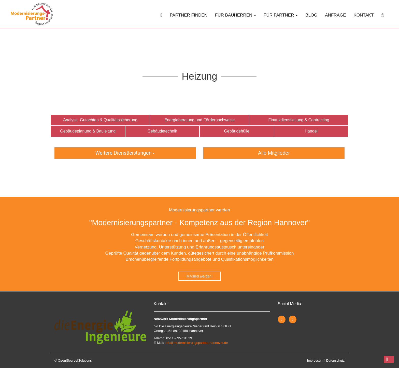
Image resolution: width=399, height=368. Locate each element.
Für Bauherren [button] (235, 15)
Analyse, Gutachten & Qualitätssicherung (100, 120)
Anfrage (335, 15)
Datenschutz (335, 360)
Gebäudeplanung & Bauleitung (88, 131)
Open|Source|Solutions (75, 360)
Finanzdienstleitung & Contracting (298, 120)
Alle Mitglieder (274, 153)
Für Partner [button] (281, 15)
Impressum (315, 360)
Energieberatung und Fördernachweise (199, 120)
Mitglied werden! (199, 276)
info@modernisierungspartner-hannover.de (196, 343)
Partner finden (188, 15)
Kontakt (364, 15)
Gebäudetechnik (162, 131)
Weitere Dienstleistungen (125, 153)
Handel (311, 131)
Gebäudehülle (236, 131)
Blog (311, 15)
